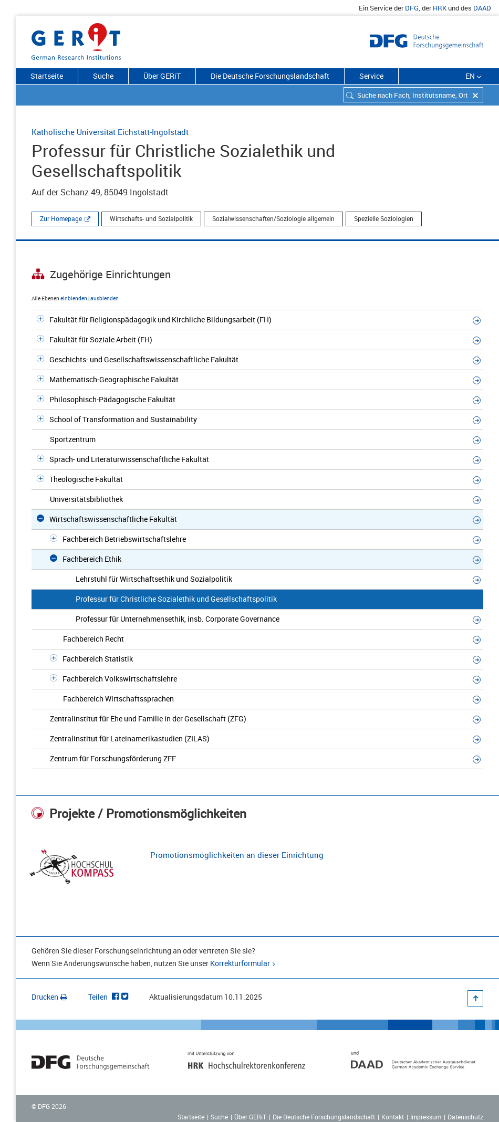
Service (371, 76)
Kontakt (392, 1117)
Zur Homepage (61, 218)
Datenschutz (465, 1117)
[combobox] (413, 94)
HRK (439, 8)
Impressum (425, 1117)
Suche (103, 76)
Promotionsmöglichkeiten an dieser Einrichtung (237, 855)
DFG (412, 8)
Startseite (46, 76)
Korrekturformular (240, 963)
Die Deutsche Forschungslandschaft (270, 76)
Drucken (49, 997)
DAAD (482, 8)
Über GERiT (162, 76)
